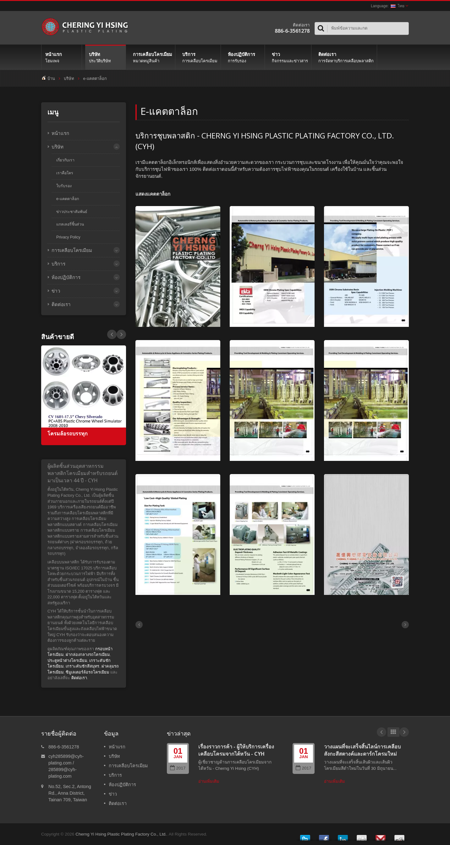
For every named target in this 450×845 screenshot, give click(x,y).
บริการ (199, 57)
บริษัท (105, 57)
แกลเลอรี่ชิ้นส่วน (70, 224)
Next (112, 334)
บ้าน (51, 78)
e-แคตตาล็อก (95, 78)
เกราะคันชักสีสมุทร (82, 666)
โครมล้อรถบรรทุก (67, 433)
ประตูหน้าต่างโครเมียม (67, 660)
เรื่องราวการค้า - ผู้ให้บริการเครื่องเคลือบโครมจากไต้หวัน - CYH (236, 750)
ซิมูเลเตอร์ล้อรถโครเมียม (87, 672)
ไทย (397, 6)
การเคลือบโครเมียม (152, 57)
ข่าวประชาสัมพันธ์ (71, 212)
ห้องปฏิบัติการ (244, 57)
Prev (121, 334)
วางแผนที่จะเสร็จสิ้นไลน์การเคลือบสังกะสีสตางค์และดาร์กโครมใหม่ (362, 750)
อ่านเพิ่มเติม (208, 781)
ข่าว (289, 57)
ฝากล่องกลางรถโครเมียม (88, 654)
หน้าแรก (61, 57)
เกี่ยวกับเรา (65, 160)
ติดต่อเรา (346, 57)
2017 (177, 768)
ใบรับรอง (64, 186)
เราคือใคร (64, 173)
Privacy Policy (68, 237)
